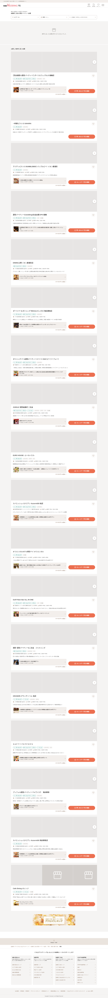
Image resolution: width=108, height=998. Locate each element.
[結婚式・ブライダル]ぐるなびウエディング (20, 946)
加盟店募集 (63, 991)
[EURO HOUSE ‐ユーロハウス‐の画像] (54, 442)
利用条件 (27, 991)
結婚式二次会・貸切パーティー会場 (38, 946)
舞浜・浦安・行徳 (54, 946)
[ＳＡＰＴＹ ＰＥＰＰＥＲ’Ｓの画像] (54, 731)
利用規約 (22, 991)
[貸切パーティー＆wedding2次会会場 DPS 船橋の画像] (54, 201)
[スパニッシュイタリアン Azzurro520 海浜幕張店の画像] (54, 827)
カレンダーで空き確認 (81, 182)
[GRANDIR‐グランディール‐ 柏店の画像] (54, 682)
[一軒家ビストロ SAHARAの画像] (54, 110)
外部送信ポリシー (45, 991)
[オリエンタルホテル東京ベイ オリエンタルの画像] (54, 538)
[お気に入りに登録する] (93, 75)
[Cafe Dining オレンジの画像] (54, 875)
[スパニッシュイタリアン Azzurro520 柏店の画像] (54, 490)
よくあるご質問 (89, 991)
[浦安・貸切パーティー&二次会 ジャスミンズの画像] (54, 634)
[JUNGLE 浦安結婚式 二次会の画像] (54, 394)
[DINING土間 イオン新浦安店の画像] (54, 249)
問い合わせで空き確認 (81, 91)
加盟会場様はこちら (55, 991)
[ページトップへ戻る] (54, 941)
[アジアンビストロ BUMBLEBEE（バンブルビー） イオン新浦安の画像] (54, 153)
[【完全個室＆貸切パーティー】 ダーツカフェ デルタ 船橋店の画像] (54, 62)
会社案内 (17, 991)
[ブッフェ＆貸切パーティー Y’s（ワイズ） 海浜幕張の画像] (54, 779)
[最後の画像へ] (94, 62)
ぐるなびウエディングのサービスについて (76, 991)
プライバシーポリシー (35, 991)
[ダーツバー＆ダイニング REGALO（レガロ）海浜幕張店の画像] (54, 297)
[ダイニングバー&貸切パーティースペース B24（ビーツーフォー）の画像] (54, 345)
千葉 (48, 946)
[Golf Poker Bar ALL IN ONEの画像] (54, 586)
